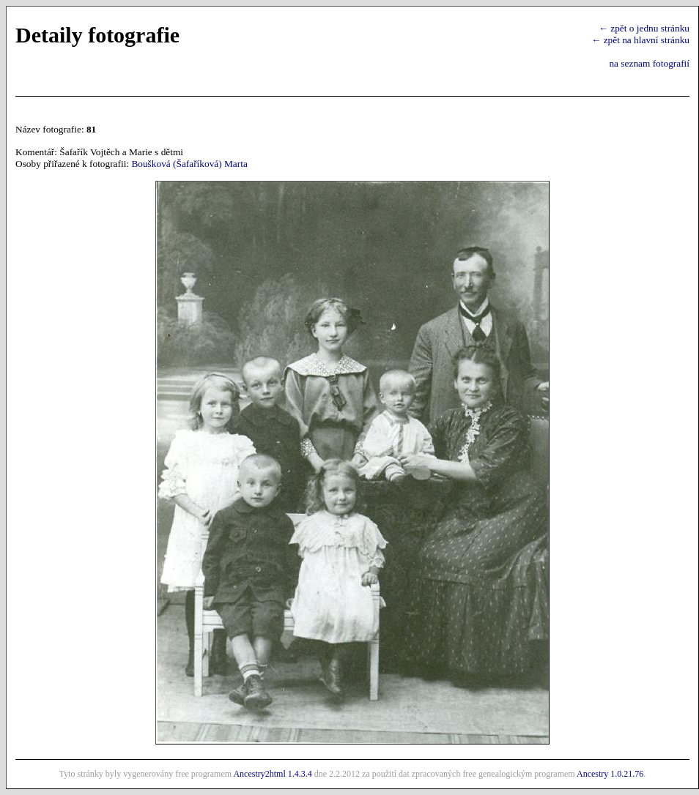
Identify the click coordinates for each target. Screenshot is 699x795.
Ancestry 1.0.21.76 (610, 774)
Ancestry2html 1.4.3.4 (272, 774)
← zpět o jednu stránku (644, 28)
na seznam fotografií (649, 63)
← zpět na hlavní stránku (640, 39)
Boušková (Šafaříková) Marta (189, 163)
